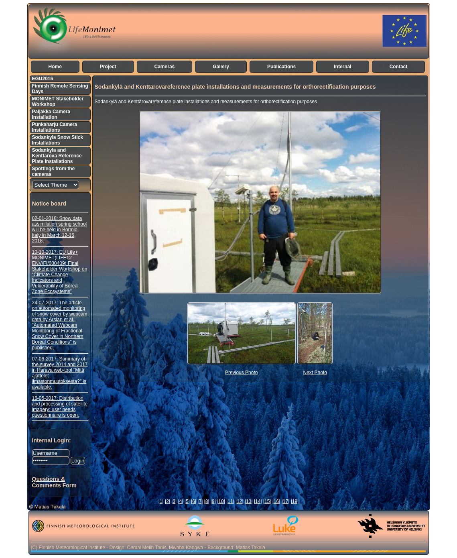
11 (230, 501)
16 (276, 501)
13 (248, 501)
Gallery (221, 66)
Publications (281, 66)
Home (55, 66)
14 (257, 501)
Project (108, 66)
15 (267, 501)
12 (239, 501)
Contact (399, 66)
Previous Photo (241, 372)
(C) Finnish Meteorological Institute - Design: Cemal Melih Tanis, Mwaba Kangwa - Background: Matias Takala (148, 547)
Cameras (164, 66)
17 (285, 501)
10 (220, 501)
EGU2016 (42, 78)
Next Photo (315, 372)
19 (294, 501)
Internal (342, 66)
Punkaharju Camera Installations (54, 127)
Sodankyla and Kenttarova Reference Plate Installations (57, 155)
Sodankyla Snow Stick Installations (57, 140)
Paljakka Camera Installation (51, 114)
